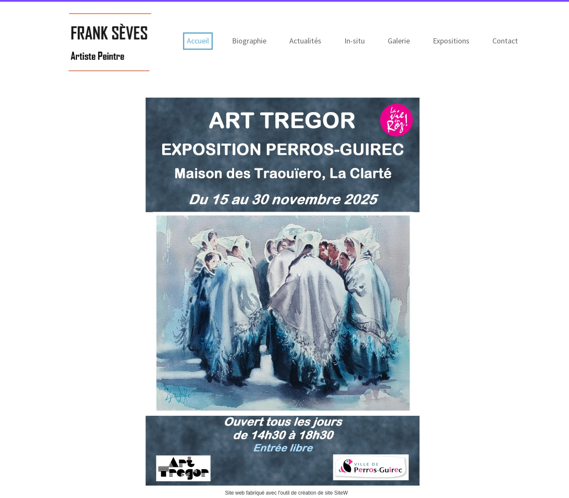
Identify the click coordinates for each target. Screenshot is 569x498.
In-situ (354, 41)
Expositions (451, 41)
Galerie (399, 41)
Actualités (305, 41)
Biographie (249, 41)
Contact (505, 41)
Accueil (198, 41)
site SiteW (336, 493)
